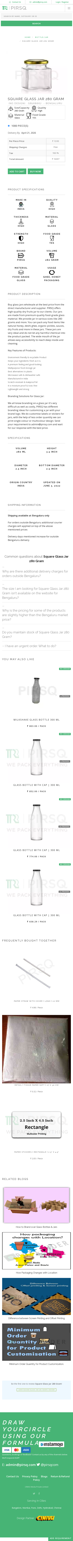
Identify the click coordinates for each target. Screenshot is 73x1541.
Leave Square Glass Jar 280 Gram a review (36, 1390)
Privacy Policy (30, 1476)
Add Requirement (60, 1538)
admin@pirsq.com (38, 2)
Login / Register (62, 2)
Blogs (44, 1476)
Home (28, 37)
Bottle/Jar (41, 37)
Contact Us (15, 2)
